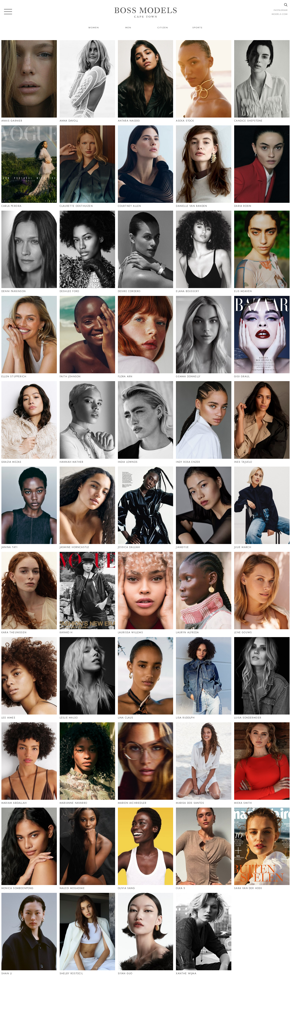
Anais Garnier (11, 121)
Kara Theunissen (14, 632)
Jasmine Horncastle (74, 547)
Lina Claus (125, 718)
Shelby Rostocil (71, 973)
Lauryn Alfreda (187, 632)
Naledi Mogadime (72, 888)
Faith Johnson (70, 376)
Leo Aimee (8, 718)
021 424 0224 (186, 992)
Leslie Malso (69, 718)
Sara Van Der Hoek (248, 888)
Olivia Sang (126, 888)
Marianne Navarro (73, 803)
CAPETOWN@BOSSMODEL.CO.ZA (228, 992)
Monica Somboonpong (17, 888)
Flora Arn (125, 376)
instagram (281, 10)
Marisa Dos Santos (190, 803)
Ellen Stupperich (13, 376)
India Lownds (128, 462)
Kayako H (66, 632)
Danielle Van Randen (191, 206)
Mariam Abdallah (14, 803)
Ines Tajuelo (243, 462)
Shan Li (6, 973)
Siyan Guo (125, 973)
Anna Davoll (69, 121)
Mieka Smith (243, 803)
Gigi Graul (242, 376)
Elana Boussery (187, 291)
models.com (280, 14)
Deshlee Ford (69, 291)
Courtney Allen (129, 206)
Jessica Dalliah (129, 547)
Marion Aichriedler (132, 803)
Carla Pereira (11, 206)
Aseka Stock (185, 121)
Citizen (162, 27)
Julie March (242, 547)
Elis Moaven (243, 291)
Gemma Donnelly (188, 376)
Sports (197, 27)
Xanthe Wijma (186, 973)
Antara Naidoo (129, 121)
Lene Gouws (243, 632)
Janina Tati (9, 547)
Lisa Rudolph (185, 718)
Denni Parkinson (13, 291)
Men (128, 27)
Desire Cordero (129, 291)
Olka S (180, 888)
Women (93, 27)
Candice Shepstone (248, 121)
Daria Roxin (242, 206)
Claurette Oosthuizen (76, 206)
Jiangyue (182, 547)
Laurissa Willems (130, 632)
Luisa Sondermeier (247, 718)
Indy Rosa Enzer (188, 462)
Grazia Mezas (11, 462)
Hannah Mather (72, 462)
